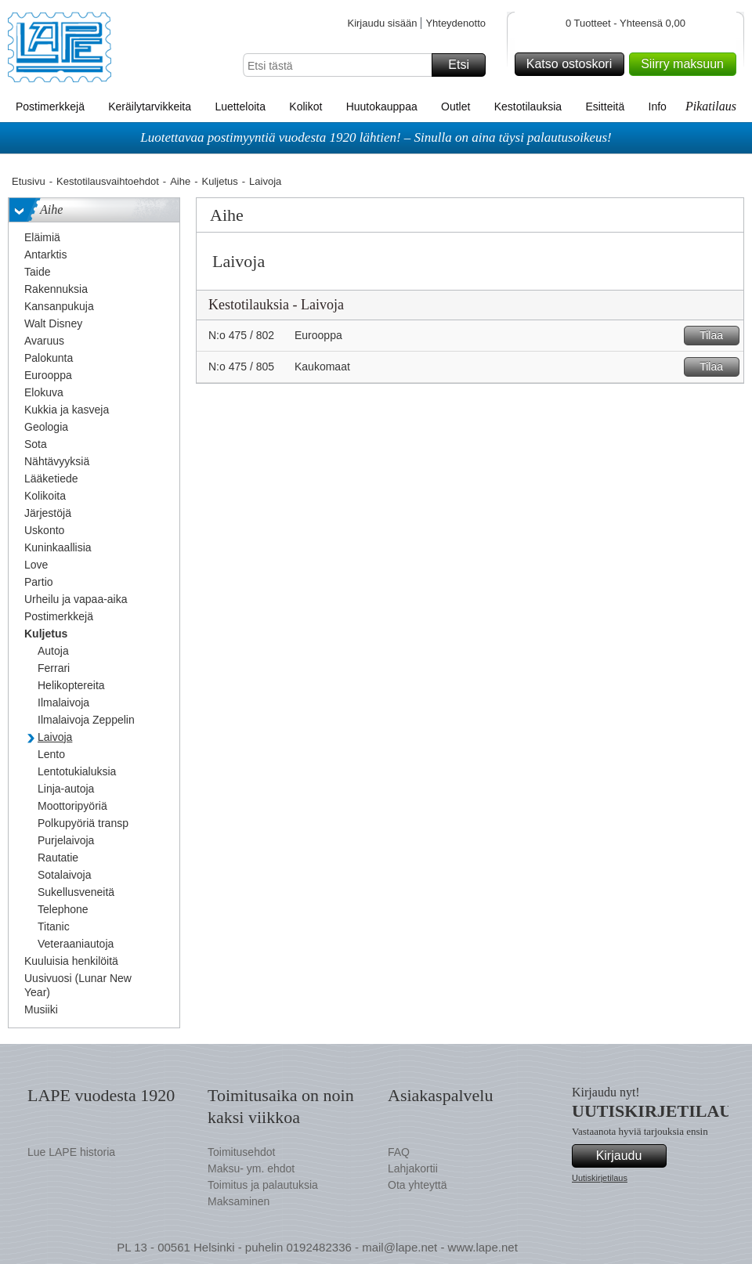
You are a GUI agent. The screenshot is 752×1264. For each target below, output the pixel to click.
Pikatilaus (710, 106)
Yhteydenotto (455, 23)
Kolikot (305, 106)
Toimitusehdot (241, 1152)
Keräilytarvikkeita (149, 106)
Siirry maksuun (686, 64)
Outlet (455, 106)
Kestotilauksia (528, 106)
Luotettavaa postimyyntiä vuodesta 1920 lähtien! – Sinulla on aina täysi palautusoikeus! (376, 137)
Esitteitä (604, 106)
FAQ (399, 1152)
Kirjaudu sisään (382, 23)
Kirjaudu (629, 1156)
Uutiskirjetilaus (599, 1178)
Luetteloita (240, 106)
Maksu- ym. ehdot (251, 1168)
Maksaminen (238, 1201)
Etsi (464, 65)
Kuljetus (220, 181)
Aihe (180, 181)
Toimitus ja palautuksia (263, 1185)
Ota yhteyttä (417, 1185)
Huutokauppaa (382, 106)
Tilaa (717, 335)
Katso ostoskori (573, 64)
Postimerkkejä (50, 106)
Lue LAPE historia (71, 1152)
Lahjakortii (413, 1168)
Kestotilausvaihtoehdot (107, 181)
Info (658, 106)
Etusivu (28, 181)
